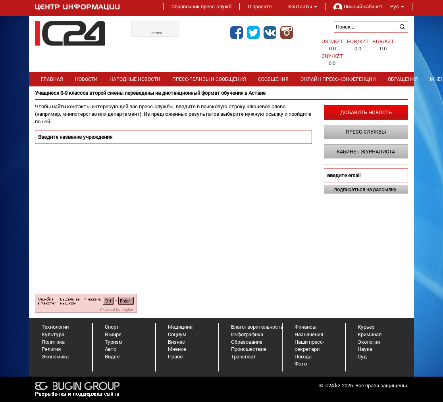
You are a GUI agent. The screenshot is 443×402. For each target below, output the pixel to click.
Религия (51, 348)
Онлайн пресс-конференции (338, 79)
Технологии (55, 326)
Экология (369, 341)
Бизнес (176, 341)
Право (175, 356)
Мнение (177, 348)
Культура (53, 334)
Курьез (366, 326)
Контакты (302, 6)
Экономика (55, 356)
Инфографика (247, 334)
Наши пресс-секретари (309, 345)
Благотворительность (257, 326)
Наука (365, 348)
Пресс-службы (366, 131)
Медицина (180, 326)
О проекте (260, 6)
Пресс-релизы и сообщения (209, 79)
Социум (177, 334)
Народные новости (135, 79)
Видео (112, 356)
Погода (303, 356)
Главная (52, 79)
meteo (157, 33)
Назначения (309, 334)
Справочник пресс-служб (201, 6)
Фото (301, 363)
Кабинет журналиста (366, 151)
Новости (86, 79)
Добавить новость (366, 112)
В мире (113, 334)
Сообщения (273, 79)
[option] (221, 93)
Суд (362, 356)
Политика (53, 341)
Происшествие (248, 348)
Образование (246, 341)
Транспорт (243, 356)
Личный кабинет (353, 6)
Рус (397, 6)
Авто (110, 348)
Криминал (369, 334)
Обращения (403, 79)
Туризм (114, 341)
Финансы (305, 326)
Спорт (112, 326)
